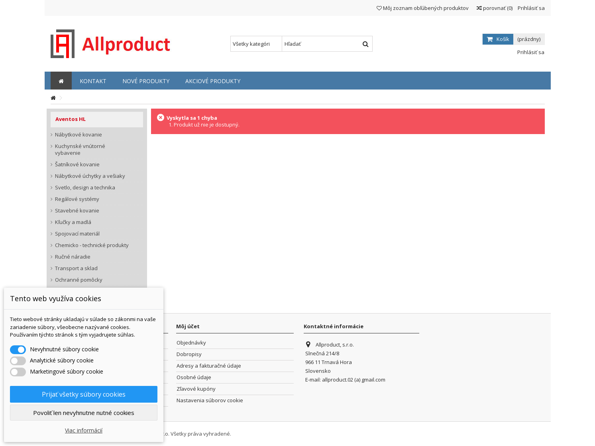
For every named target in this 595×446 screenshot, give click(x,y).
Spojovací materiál (77, 233)
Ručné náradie (72, 256)
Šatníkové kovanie (77, 164)
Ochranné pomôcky (78, 280)
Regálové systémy (77, 199)
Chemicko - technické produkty (92, 245)
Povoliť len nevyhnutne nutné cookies (83, 413)
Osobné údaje (194, 377)
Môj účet (188, 326)
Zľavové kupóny (196, 389)
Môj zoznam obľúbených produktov (423, 8)
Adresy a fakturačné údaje (209, 365)
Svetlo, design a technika (85, 187)
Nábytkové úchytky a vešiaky (90, 176)
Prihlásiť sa (530, 8)
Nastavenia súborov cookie (210, 400)
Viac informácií (83, 430)
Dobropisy (189, 354)
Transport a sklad (76, 268)
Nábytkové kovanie (78, 134)
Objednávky (191, 342)
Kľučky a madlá (73, 222)
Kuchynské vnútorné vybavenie (80, 149)
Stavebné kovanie (77, 210)
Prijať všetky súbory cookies (84, 394)
